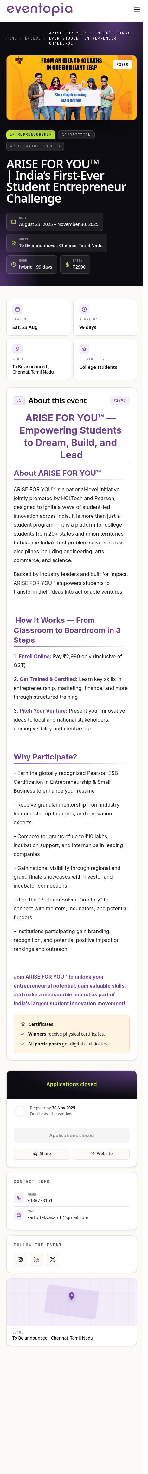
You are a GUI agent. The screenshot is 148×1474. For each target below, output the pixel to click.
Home (11, 38)
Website (101, 1153)
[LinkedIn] (36, 1259)
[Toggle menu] (137, 9)
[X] (52, 1259)
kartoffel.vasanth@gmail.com (57, 1217)
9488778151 (40, 1200)
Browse (33, 38)
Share (42, 1153)
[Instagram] (20, 1259)
